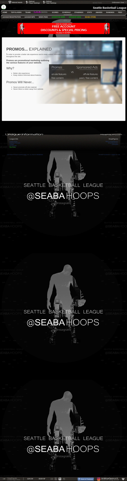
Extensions (115, 144)
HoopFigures (113, 139)
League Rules (13, 141)
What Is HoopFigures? (112, 141)
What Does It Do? (113, 143)
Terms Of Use (115, 154)
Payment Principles (15, 143)
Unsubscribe (13, 145)
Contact (12, 144)
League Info (14, 139)
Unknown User (118, 2)
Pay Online (13, 147)
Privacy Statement (104, 154)
